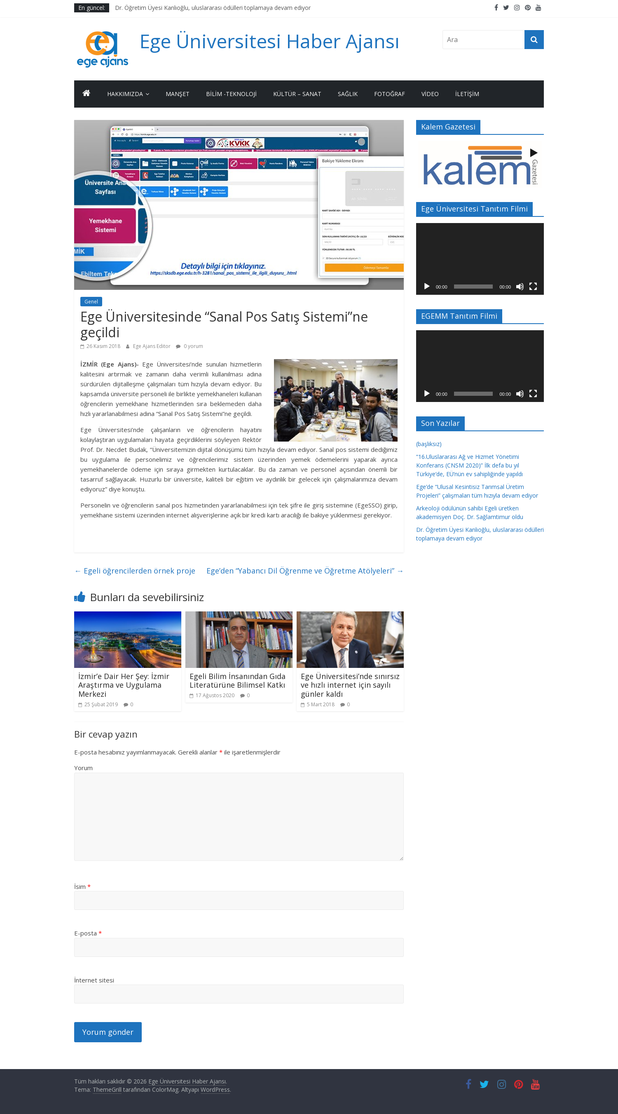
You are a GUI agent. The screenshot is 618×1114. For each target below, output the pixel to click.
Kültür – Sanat (297, 94)
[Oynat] (427, 286)
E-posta (88, 933)
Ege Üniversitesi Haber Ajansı (270, 41)
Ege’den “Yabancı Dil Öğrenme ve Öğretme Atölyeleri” (305, 571)
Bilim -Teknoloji (231, 94)
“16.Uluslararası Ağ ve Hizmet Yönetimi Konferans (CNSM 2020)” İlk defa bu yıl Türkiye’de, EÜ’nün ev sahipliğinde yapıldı (469, 465)
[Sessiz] (520, 286)
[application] (480, 259)
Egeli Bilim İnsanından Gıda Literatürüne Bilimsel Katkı (238, 680)
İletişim (467, 94)
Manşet (178, 94)
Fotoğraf (389, 94)
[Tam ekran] (533, 286)
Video (430, 94)
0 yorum (189, 346)
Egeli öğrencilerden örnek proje (134, 571)
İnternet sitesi (94, 980)
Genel (91, 301)
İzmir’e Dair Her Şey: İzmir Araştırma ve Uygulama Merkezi (123, 685)
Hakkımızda (125, 94)
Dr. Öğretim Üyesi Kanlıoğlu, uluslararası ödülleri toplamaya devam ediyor (213, 8)
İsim (82, 886)
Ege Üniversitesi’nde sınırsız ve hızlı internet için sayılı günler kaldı (350, 685)
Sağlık (348, 94)
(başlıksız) (429, 444)
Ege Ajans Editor (152, 346)
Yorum (83, 768)
